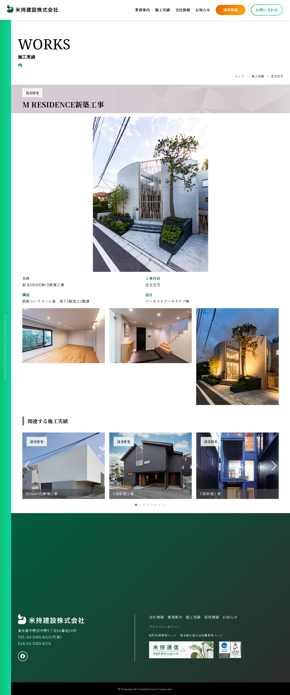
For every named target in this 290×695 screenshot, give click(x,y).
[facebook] (23, 656)
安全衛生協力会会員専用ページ (201, 635)
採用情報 (230, 9)
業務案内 (142, 9)
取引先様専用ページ (163, 635)
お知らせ (203, 9)
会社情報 (182, 9)
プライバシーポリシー (164, 627)
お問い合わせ (267, 9)
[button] (28, 466)
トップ (239, 76)
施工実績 (162, 9)
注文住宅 (277, 76)
